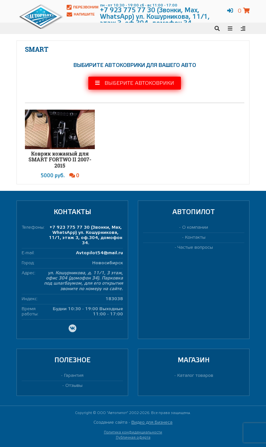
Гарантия (73, 376)
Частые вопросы (195, 247)
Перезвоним (82, 7)
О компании (195, 227)
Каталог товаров (195, 376)
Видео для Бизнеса (151, 422)
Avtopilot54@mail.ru (99, 253)
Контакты (195, 237)
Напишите (81, 14)
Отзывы (74, 386)
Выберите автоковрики (134, 83)
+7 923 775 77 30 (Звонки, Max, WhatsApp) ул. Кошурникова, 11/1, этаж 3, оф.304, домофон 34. (85, 235)
